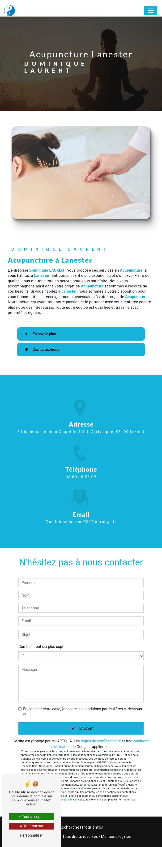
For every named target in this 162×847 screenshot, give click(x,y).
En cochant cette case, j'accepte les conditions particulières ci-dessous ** (82, 712)
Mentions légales (116, 836)
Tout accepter (31, 817)
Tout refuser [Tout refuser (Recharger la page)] (31, 826)
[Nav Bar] (150, 10)
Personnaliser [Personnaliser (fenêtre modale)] (31, 835)
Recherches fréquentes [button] (81, 827)
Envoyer (86, 728)
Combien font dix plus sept (40, 646)
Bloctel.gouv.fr (63, 799)
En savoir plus (39, 334)
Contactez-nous (40, 350)
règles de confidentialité (101, 741)
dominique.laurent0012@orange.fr (81, 517)
